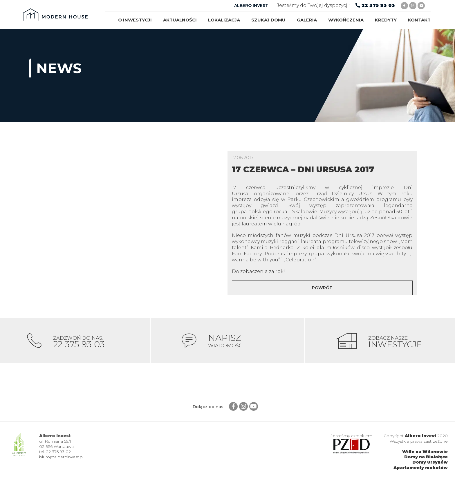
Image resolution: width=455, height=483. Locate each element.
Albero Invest (420, 437)
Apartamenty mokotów (420, 468)
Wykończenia (346, 20)
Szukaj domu (268, 20)
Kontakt (419, 20)
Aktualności (180, 20)
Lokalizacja (224, 20)
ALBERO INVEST (251, 5)
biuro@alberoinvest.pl (61, 458)
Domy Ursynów (430, 463)
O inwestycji (135, 20)
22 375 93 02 (58, 452)
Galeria (307, 20)
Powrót (322, 287)
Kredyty (386, 20)
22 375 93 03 (378, 5)
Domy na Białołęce (426, 458)
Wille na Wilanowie (425, 452)
